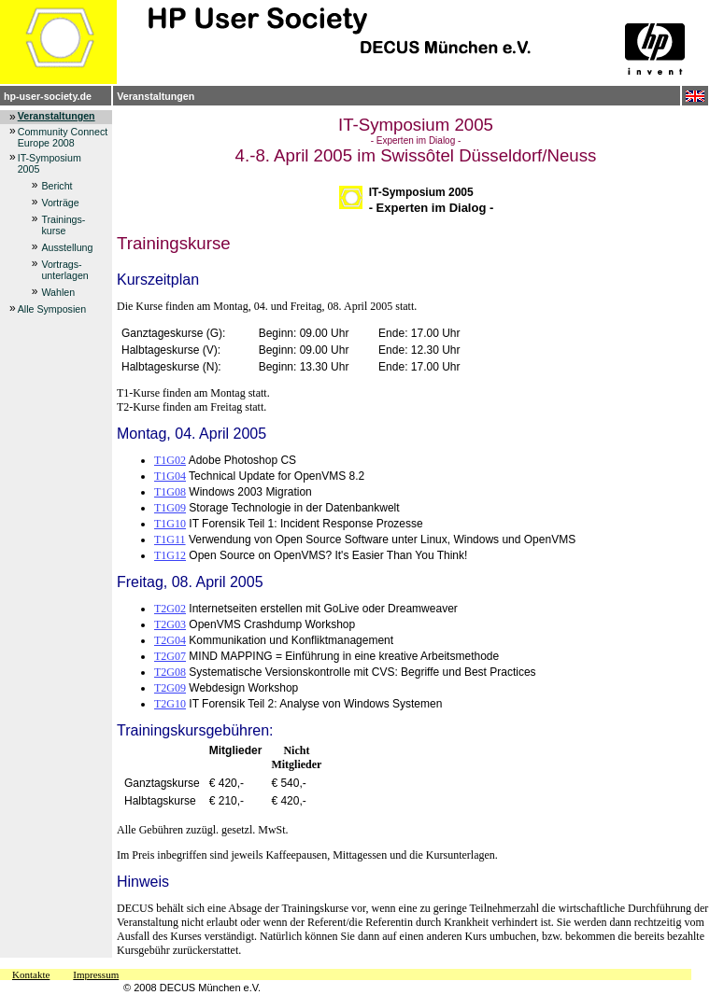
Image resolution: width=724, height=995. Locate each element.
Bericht (56, 185)
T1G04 (170, 476)
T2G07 (170, 656)
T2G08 (170, 672)
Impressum (96, 974)
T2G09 (170, 687)
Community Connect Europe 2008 (63, 137)
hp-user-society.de (48, 96)
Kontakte (31, 974)
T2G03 (170, 624)
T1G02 (170, 460)
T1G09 (170, 507)
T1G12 (170, 555)
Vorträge (59, 202)
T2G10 (170, 703)
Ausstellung (66, 247)
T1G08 (170, 491)
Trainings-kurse (63, 225)
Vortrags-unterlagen (64, 270)
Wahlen (58, 292)
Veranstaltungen (155, 96)
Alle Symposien (52, 309)
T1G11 (170, 539)
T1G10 (170, 523)
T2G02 (170, 608)
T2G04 (170, 640)
